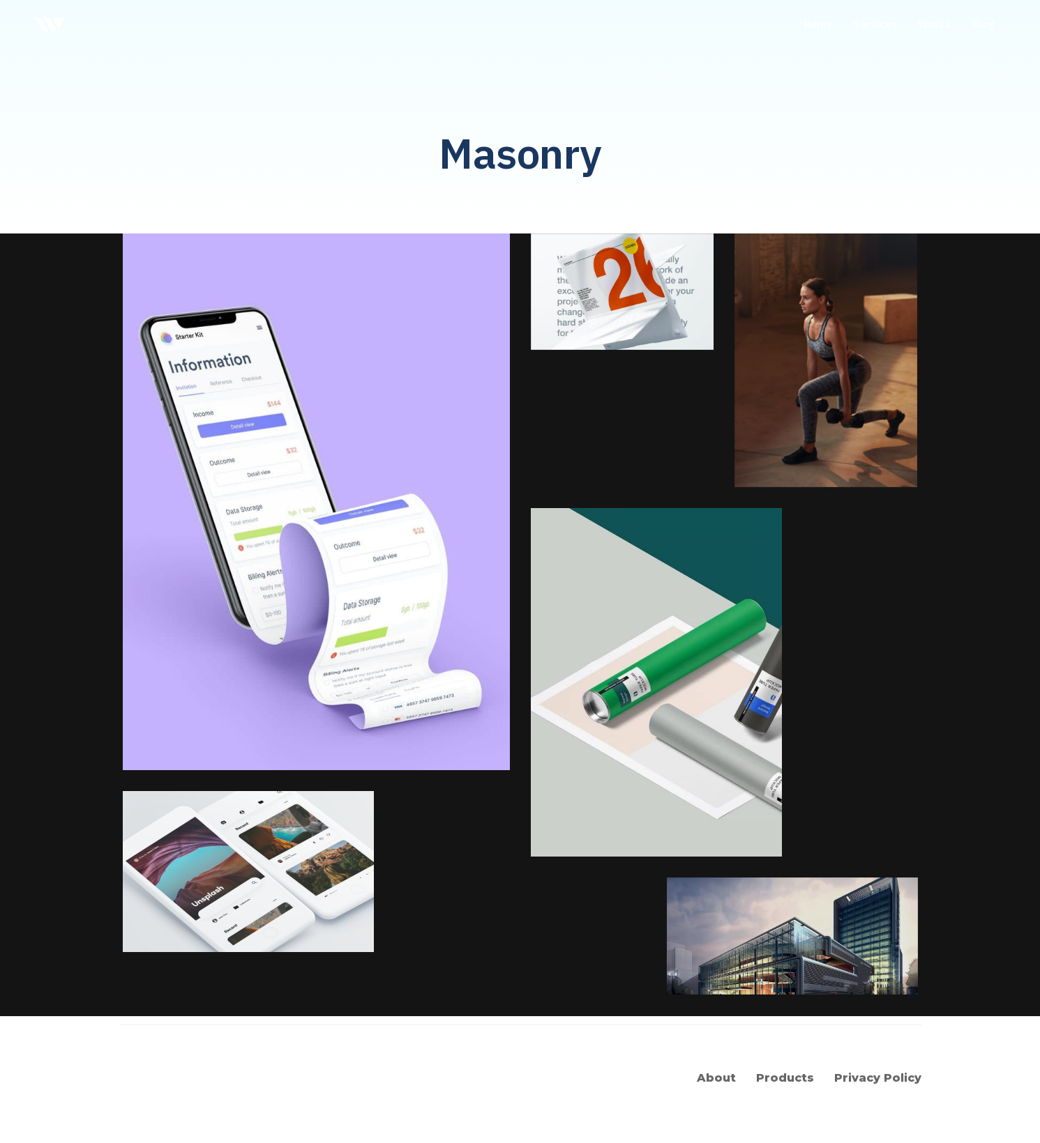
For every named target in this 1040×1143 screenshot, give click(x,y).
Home (818, 24)
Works (934, 24)
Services (875, 24)
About (716, 1077)
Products (785, 1077)
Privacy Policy (877, 1077)
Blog (983, 24)
